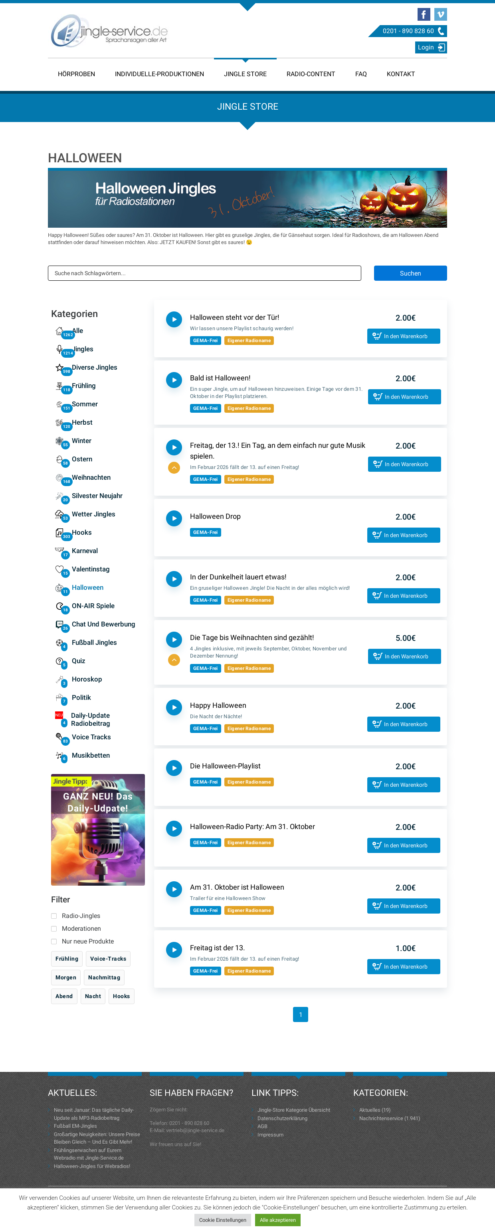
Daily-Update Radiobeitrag (90, 719)
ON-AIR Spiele (93, 606)
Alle (77, 331)
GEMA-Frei (205, 340)
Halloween (87, 587)
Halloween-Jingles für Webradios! (92, 1166)
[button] (174, 468)
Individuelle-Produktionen (159, 74)
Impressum (270, 1135)
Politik (81, 697)
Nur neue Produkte (88, 941)
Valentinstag (91, 569)
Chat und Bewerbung (103, 624)
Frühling (84, 386)
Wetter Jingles (93, 514)
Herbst (82, 422)
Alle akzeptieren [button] (278, 1220)
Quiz (78, 661)
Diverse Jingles (94, 367)
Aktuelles (369, 1110)
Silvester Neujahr (97, 496)
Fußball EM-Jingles (75, 1126)
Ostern (82, 459)
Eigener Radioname (249, 340)
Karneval (85, 551)
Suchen (410, 273)
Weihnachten (91, 477)
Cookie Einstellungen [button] (222, 1220)
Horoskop (87, 679)
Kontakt (401, 74)
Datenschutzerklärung (282, 1118)
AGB (262, 1126)
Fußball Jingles (94, 642)
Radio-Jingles (81, 916)
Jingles (82, 349)
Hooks (82, 532)
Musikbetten (91, 755)
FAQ (361, 74)
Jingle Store (245, 74)
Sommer (85, 404)
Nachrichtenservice (381, 1118)
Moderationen (81, 928)
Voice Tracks (91, 737)
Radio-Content (311, 74)
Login (426, 47)
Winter (81, 441)
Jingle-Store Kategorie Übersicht (293, 1110)
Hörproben (76, 74)
